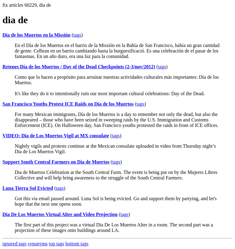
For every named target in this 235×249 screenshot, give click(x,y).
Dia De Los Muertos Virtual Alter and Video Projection (60, 214)
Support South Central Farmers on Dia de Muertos (56, 161)
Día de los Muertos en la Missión (36, 35)
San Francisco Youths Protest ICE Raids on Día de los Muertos (67, 103)
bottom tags (76, 243)
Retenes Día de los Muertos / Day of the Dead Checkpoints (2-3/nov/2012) (78, 66)
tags (77, 35)
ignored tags (14, 243)
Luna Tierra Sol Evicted (27, 188)
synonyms (38, 243)
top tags (56, 243)
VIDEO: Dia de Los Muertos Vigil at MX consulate (55, 135)
